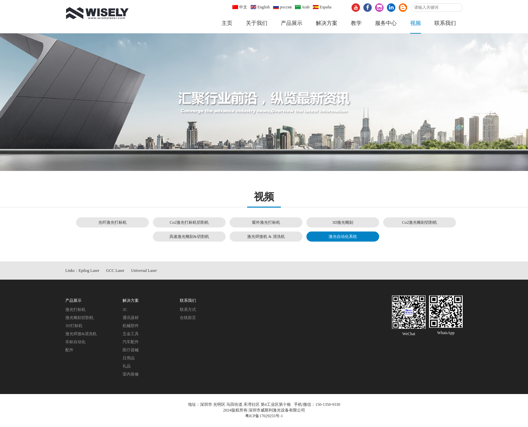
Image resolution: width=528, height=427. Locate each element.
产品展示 (291, 23)
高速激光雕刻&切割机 (189, 236)
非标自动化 (75, 342)
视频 (415, 23)
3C (125, 309)
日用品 (129, 358)
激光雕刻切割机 (79, 317)
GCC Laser (115, 270)
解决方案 (326, 23)
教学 (356, 23)
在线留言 (188, 317)
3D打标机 (73, 325)
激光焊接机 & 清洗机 (266, 236)
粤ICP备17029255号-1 (264, 416)
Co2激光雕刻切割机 (419, 222)
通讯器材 (131, 317)
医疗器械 (131, 350)
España (322, 7)
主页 (227, 23)
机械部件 (131, 325)
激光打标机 (75, 309)
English (260, 7)
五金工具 (131, 333)
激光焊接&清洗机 (81, 333)
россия (282, 7)
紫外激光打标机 (266, 222)
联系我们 (445, 23)
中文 (239, 7)
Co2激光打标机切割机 (189, 222)
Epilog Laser (88, 270)
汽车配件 (131, 342)
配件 (69, 350)
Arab (302, 7)
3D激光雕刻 (343, 222)
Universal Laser (144, 270)
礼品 (127, 366)
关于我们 (256, 23)
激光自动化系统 (343, 236)
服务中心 (386, 23)
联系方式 (188, 309)
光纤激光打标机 (112, 222)
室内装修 (131, 374)
